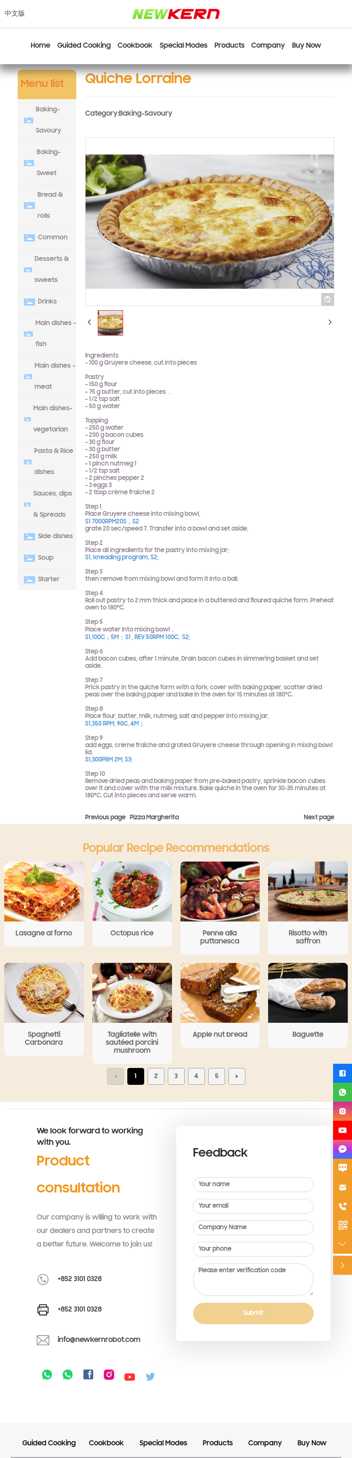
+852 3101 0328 (80, 1279)
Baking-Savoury (145, 114)
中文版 (15, 14)
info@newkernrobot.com (99, 1340)
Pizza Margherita (154, 818)
